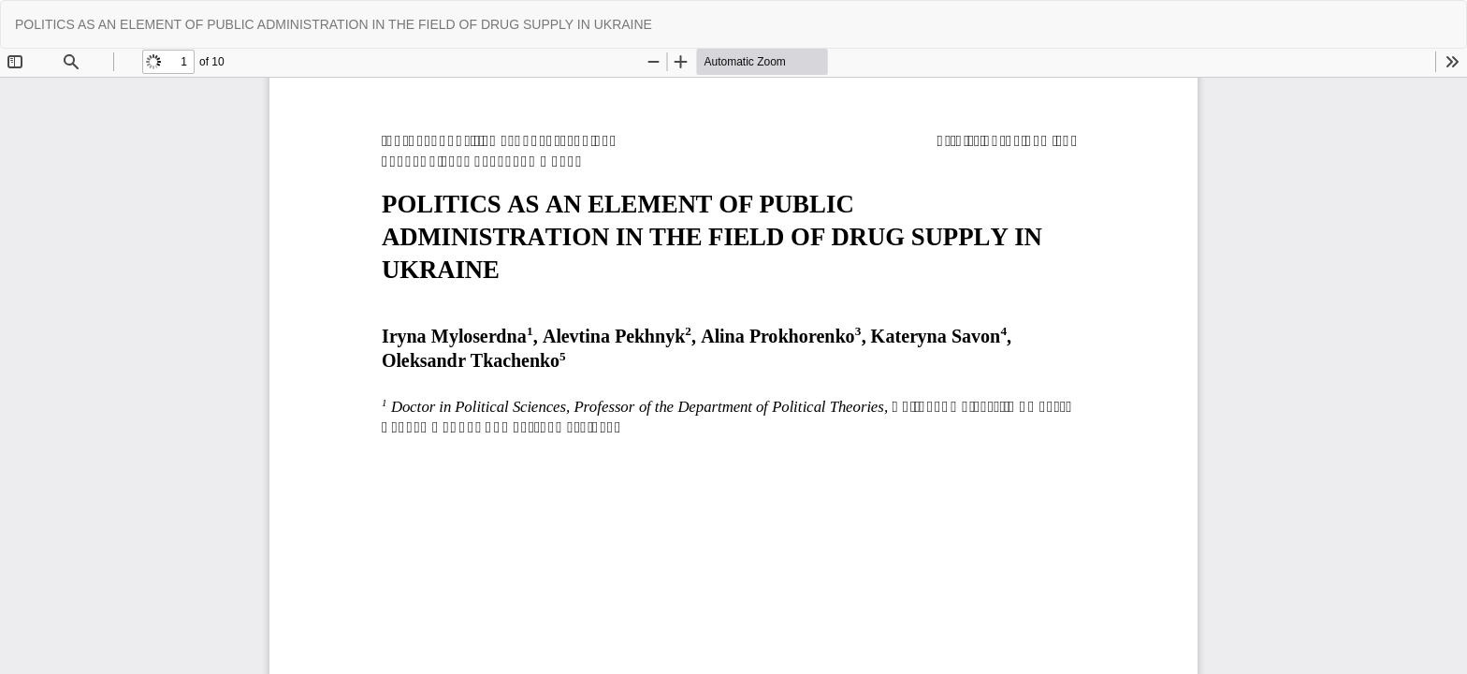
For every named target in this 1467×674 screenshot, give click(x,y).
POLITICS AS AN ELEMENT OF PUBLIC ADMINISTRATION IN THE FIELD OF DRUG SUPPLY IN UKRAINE (333, 24)
